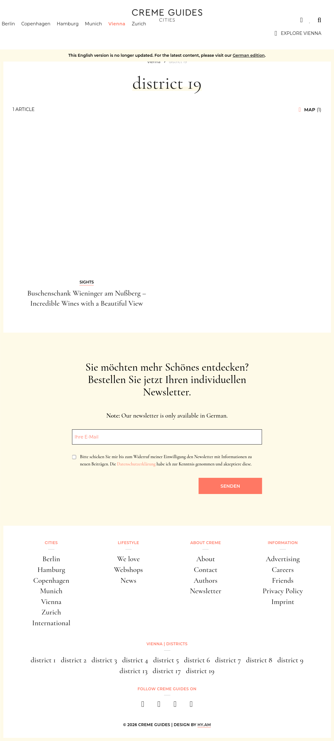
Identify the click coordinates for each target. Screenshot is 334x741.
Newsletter (205, 591)
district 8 (259, 660)
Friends (282, 580)
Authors (205, 580)
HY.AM (204, 724)
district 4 (135, 660)
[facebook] (143, 706)
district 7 (228, 660)
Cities (20, 20)
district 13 (134, 670)
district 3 (104, 660)
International (51, 623)
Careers (282, 569)
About (205, 559)
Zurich (150, 33)
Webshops (128, 569)
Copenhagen (46, 33)
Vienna (127, 33)
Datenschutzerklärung (136, 464)
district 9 (290, 660)
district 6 (197, 660)
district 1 (43, 660)
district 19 (200, 670)
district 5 (166, 660)
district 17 (167, 670)
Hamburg (79, 33)
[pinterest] (175, 706)
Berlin (19, 33)
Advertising (283, 559)
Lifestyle (128, 542)
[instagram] (159, 706)
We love (128, 559)
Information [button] (283, 542)
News (128, 580)
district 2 (73, 660)
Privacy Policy (282, 591)
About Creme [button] (205, 542)
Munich (104, 33)
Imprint (282, 601)
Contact (205, 569)
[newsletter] (191, 706)
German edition (249, 55)
